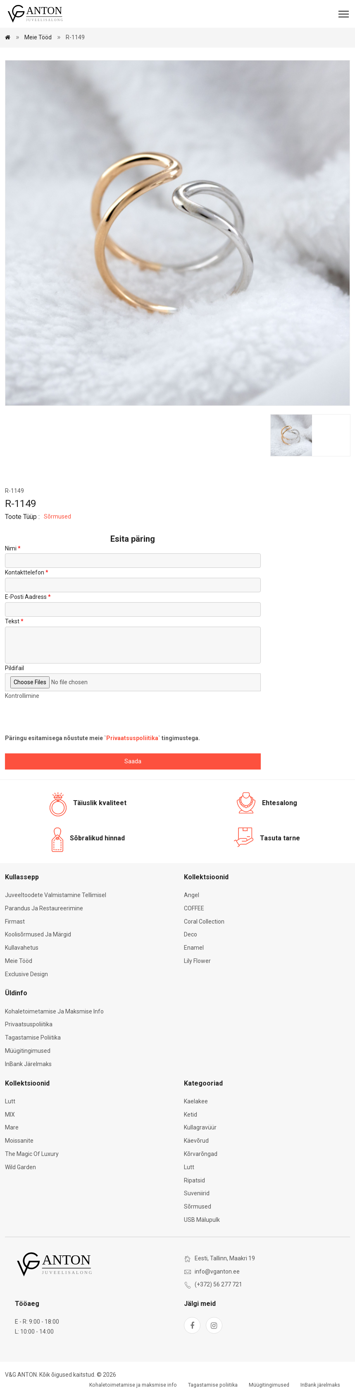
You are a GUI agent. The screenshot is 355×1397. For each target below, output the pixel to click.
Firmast (15, 921)
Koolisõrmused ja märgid (38, 934)
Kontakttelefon (24, 572)
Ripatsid (194, 1180)
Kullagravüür (200, 1127)
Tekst (12, 621)
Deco (190, 934)
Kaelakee (196, 1101)
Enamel (194, 947)
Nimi (11, 548)
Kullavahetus (21, 947)
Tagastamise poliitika (33, 1037)
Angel (191, 895)
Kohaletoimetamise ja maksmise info (54, 1011)
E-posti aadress (26, 597)
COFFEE (194, 908)
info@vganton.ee (217, 1271)
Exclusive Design (26, 974)
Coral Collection (204, 921)
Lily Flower (197, 961)
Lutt (10, 1101)
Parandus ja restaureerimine (44, 908)
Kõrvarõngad (200, 1154)
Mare (12, 1127)
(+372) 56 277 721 (218, 1284)
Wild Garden (20, 1167)
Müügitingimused (27, 1050)
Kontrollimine (22, 695)
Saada (132, 761)
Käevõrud (196, 1140)
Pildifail (14, 668)
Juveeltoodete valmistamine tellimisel (55, 895)
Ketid (190, 1114)
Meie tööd (38, 37)
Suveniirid (197, 1193)
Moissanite (19, 1140)
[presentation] (68, 717)
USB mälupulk (202, 1219)
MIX (10, 1114)
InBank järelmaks (28, 1064)
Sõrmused (57, 516)
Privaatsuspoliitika (132, 738)
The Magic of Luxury (32, 1154)
